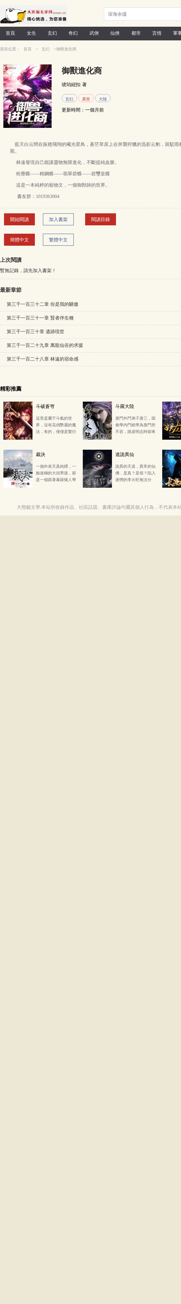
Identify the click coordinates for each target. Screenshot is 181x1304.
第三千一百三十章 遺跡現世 (35, 331)
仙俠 (115, 33)
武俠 (94, 33)
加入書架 (58, 219)
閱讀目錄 (100, 219)
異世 (86, 99)
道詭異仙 (124, 454)
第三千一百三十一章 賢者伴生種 (40, 317)
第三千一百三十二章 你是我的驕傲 (42, 304)
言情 (157, 33)
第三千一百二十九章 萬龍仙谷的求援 (45, 345)
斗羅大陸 (124, 406)
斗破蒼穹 (45, 406)
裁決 (40, 454)
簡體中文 (19, 239)
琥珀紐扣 (71, 84)
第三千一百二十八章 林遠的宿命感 (42, 359)
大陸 (103, 99)
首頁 (10, 33)
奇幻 (73, 33)
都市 (136, 33)
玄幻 (52, 33)
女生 (31, 33)
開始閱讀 (19, 219)
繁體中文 (58, 239)
